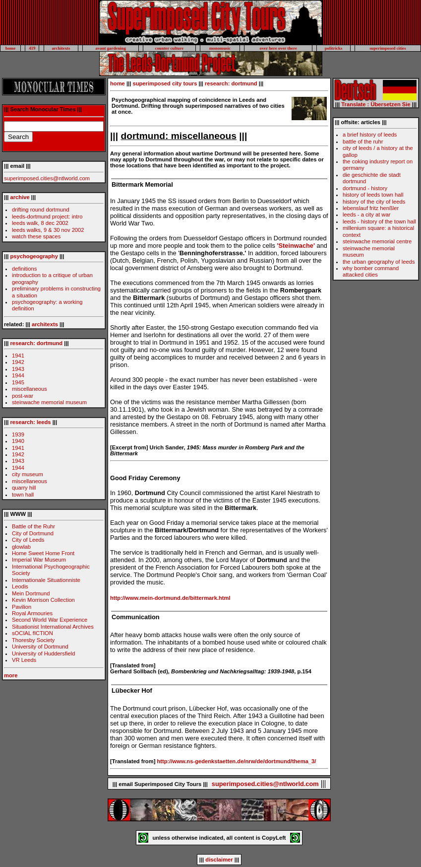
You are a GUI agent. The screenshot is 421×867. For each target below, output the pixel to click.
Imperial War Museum (39, 560)
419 (32, 48)
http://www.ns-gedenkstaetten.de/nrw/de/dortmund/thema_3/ (236, 761)
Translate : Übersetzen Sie (375, 104)
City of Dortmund (33, 533)
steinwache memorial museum (49, 402)
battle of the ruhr (363, 141)
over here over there (278, 48)
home (10, 48)
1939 (18, 434)
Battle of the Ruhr (33, 526)
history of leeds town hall (373, 195)
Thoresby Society (33, 640)
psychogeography (34, 256)
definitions (24, 269)
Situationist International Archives (53, 627)
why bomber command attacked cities (371, 271)
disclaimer (219, 860)
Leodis (20, 586)
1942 (18, 362)
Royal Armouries (32, 613)
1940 (18, 441)
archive (20, 197)
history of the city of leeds (374, 202)
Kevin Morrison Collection (43, 600)
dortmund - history (365, 188)
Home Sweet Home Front (43, 553)
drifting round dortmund (40, 210)
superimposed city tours (164, 83)
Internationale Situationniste (46, 580)
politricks (334, 48)
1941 (18, 356)
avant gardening (110, 48)
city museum (27, 474)
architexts (61, 48)
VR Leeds (24, 660)
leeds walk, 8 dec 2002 (40, 223)
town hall (23, 495)
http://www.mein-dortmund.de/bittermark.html (170, 598)
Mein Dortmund (31, 593)
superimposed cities (387, 48)
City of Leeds (28, 540)
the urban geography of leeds (379, 262)
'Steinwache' (296, 245)
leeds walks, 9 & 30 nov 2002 (48, 230)
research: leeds (30, 422)
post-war (22, 396)
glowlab (21, 547)
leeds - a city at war (366, 214)
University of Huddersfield (43, 653)
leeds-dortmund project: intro (47, 216)
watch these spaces (36, 236)
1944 (18, 375)
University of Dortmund (40, 647)
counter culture (169, 48)
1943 (18, 369)
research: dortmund (36, 343)
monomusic (220, 48)
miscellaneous (29, 389)
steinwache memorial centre (377, 241)
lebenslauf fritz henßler (371, 208)
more (10, 675)
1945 (18, 382)
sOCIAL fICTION (32, 633)
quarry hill (24, 488)
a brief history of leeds (370, 135)
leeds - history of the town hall (379, 221)
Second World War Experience (49, 620)
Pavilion (21, 607)
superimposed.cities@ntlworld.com (47, 178)
